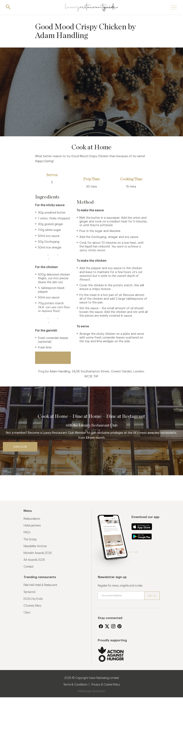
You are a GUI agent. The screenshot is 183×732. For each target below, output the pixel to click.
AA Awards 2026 (34, 560)
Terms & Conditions (75, 684)
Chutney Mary (32, 605)
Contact (28, 566)
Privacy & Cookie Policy (105, 684)
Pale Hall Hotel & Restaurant (40, 585)
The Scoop (30, 539)
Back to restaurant (53, 357)
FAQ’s (27, 532)
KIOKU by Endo (33, 599)
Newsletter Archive (35, 546)
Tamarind (29, 592)
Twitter (107, 626)
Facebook (101, 626)
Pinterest (119, 626)
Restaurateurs (32, 518)
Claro (27, 612)
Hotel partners (32, 525)
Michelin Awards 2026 (38, 553)
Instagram (113, 626)
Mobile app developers (91, 691)
